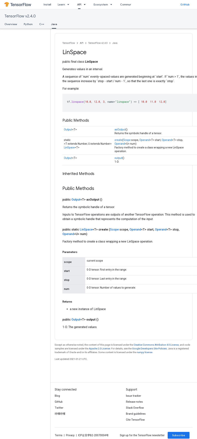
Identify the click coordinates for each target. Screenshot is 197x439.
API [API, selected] (79, 4)
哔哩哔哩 (60, 413)
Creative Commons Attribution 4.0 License (156, 344)
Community (127, 4)
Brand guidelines (136, 413)
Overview (10, 24)
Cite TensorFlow (135, 419)
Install (47, 4)
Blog (57, 395)
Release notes (134, 401)
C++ (41, 24)
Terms (58, 435)
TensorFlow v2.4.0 (20, 16)
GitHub (185, 4)
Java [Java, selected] (54, 24)
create (118, 139)
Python (28, 24)
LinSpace (69, 147)
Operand (144, 139)
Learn (61, 4)
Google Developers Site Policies (149, 348)
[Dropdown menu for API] (85, 4)
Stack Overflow (135, 407)
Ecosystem (101, 4)
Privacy (70, 435)
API (81, 43)
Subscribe (178, 435)
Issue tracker (133, 395)
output (118, 157)
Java (114, 43)
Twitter (59, 407)
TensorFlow (68, 43)
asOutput (120, 129)
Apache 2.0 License (99, 348)
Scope (127, 139)
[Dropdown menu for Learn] (69, 4)
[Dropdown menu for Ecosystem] (112, 4)
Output (68, 129)
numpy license (144, 352)
